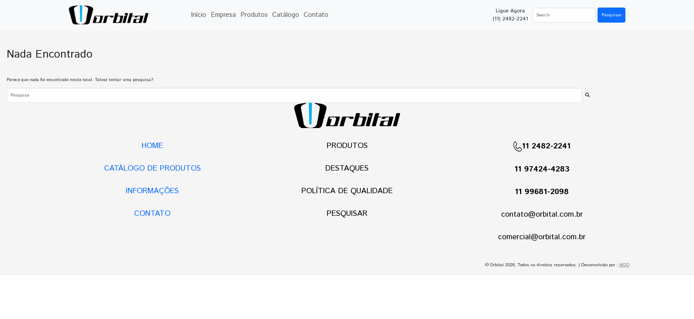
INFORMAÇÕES (152, 191)
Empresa (223, 14)
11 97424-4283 (542, 169)
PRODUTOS (347, 146)
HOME (152, 146)
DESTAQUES (347, 168)
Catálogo (285, 14)
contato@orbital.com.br (542, 214)
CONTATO (152, 213)
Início (198, 14)
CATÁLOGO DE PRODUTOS (152, 168)
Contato (316, 14)
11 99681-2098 (542, 192)
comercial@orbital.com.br (542, 237)
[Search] (563, 15)
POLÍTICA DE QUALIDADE (347, 191)
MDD (624, 265)
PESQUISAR (347, 213)
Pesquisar (611, 15)
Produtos (254, 14)
